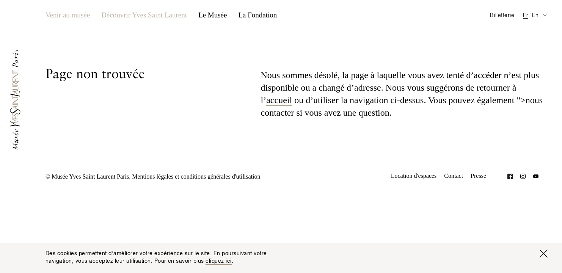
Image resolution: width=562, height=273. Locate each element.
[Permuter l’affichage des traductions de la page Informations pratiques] (544, 15)
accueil (279, 100)
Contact (453, 176)
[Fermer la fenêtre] (543, 253)
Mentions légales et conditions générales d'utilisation (196, 176)
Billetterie (502, 15)
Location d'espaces (414, 176)
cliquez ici (218, 261)
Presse (478, 176)
